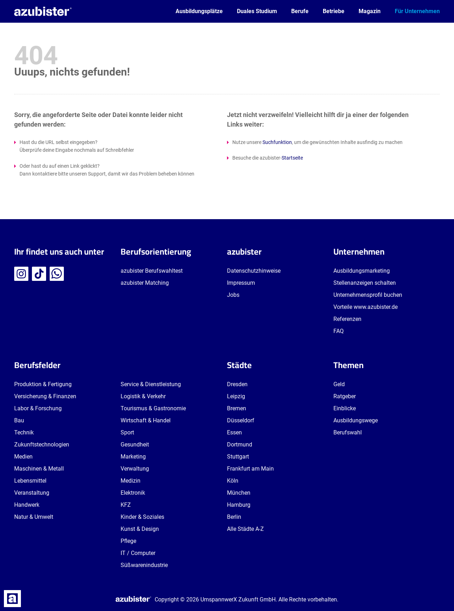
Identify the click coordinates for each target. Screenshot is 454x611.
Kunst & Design (140, 529)
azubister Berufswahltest (152, 270)
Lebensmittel (30, 480)
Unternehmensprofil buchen (367, 294)
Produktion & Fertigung (43, 384)
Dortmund (239, 444)
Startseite (292, 158)
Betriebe (333, 11)
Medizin (130, 480)
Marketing (133, 456)
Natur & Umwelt (33, 516)
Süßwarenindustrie (144, 565)
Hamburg (238, 504)
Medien (23, 456)
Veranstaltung (31, 492)
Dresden (237, 384)
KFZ (126, 504)
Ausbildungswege (355, 420)
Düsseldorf (240, 420)
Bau (19, 420)
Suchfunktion (277, 142)
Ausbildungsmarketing (361, 270)
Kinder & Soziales (142, 516)
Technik (24, 432)
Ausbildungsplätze (199, 11)
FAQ (338, 331)
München (238, 492)
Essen (234, 432)
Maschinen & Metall (39, 468)
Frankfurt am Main (250, 468)
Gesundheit (135, 444)
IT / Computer (138, 553)
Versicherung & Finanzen (45, 396)
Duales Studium (257, 11)
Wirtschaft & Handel (146, 420)
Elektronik (133, 492)
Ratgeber (344, 396)
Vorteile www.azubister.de (365, 307)
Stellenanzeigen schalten (364, 282)
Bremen (236, 408)
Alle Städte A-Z (245, 529)
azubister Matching (145, 282)
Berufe (300, 11)
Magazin (370, 11)
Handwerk (26, 504)
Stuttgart (238, 456)
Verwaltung (135, 468)
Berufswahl (347, 432)
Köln (232, 480)
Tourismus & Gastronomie (153, 408)
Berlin (234, 516)
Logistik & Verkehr (143, 396)
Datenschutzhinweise (254, 270)
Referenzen (347, 319)
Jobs (233, 294)
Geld (339, 384)
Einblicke (344, 408)
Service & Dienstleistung (151, 384)
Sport (127, 432)
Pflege (128, 541)
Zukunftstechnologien (41, 444)
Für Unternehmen (417, 11)
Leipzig (236, 396)
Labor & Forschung (38, 408)
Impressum (241, 282)
